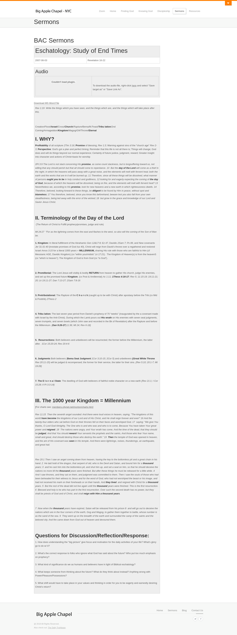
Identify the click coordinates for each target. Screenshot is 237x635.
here (134, 85)
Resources (194, 11)
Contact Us (197, 610)
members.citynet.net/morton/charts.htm (72, 407)
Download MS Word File (46, 103)
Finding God (127, 11)
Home (113, 11)
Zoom (102, 11)
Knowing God (146, 11)
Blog (184, 610)
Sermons (179, 11)
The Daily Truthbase (57, 628)
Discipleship (163, 11)
